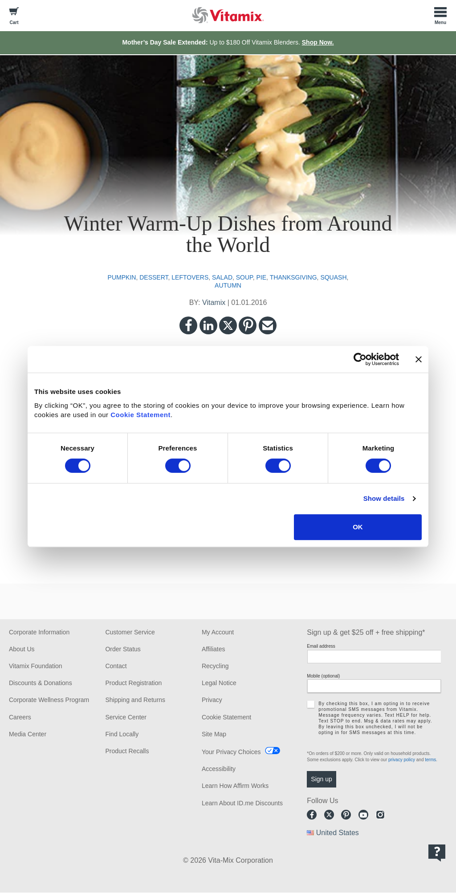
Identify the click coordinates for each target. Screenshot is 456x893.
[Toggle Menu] (440, 15)
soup (244, 277)
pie (261, 277)
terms (430, 759)
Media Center (27, 734)
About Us (22, 649)
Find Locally (121, 734)
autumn (228, 285)
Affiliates (213, 649)
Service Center (126, 717)
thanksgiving (293, 277)
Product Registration (133, 682)
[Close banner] (418, 359)
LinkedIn (208, 325)
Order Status (122, 649)
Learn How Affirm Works (235, 785)
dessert (153, 277)
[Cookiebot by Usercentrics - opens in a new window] (360, 359)
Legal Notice (219, 682)
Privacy (212, 699)
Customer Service (130, 632)
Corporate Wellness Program (49, 699)
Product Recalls (127, 751)
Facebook (188, 325)
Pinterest (247, 325)
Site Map (214, 734)
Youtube (363, 815)
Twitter (228, 325)
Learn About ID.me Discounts (242, 803)
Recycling (215, 666)
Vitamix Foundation (35, 666)
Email (268, 325)
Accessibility (219, 768)
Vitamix (213, 302)
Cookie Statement (140, 414)
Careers (20, 717)
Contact (115, 666)
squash (333, 277)
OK (358, 527)
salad (222, 277)
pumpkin (122, 277)
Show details (384, 498)
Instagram (380, 815)
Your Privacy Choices (231, 751)
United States (337, 832)
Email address (321, 646)
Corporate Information (39, 632)
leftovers (189, 277)
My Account (218, 632)
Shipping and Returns (135, 699)
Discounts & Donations (40, 682)
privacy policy (401, 759)
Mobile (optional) (323, 676)
